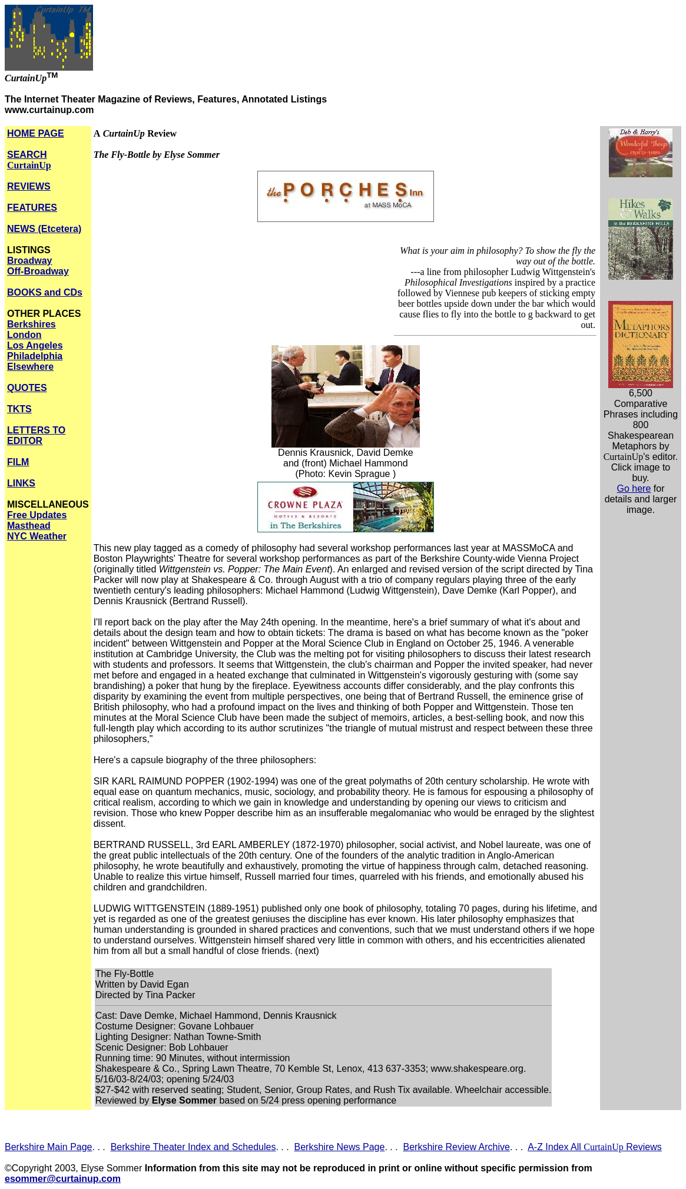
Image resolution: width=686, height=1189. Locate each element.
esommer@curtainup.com (63, 1179)
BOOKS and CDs (44, 292)
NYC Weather (37, 536)
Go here (634, 488)
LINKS (21, 483)
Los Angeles (35, 345)
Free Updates (37, 515)
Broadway (29, 261)
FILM (18, 462)
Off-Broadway (38, 271)
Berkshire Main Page (48, 1147)
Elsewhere (30, 367)
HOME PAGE (35, 133)
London (24, 335)
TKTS (19, 409)
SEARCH (29, 160)
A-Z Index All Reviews (595, 1147)
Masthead (29, 526)
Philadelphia (34, 356)
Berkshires (31, 324)
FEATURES (32, 208)
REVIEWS (29, 186)
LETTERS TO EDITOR (36, 435)
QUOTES (27, 388)
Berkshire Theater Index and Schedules (193, 1147)
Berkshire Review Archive (456, 1147)
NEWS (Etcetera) (44, 229)
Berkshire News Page (339, 1147)
